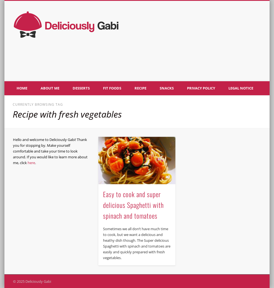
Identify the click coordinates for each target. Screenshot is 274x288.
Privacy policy (201, 88)
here (31, 162)
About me (50, 88)
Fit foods (112, 88)
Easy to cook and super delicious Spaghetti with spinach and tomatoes (133, 205)
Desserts (81, 88)
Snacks (167, 88)
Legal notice (240, 88)
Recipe (140, 88)
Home (22, 88)
